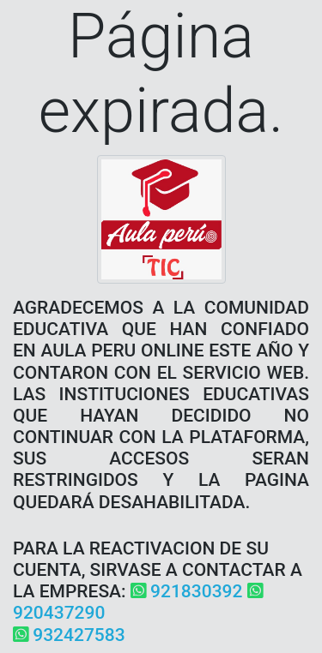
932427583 (69, 635)
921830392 (187, 591)
